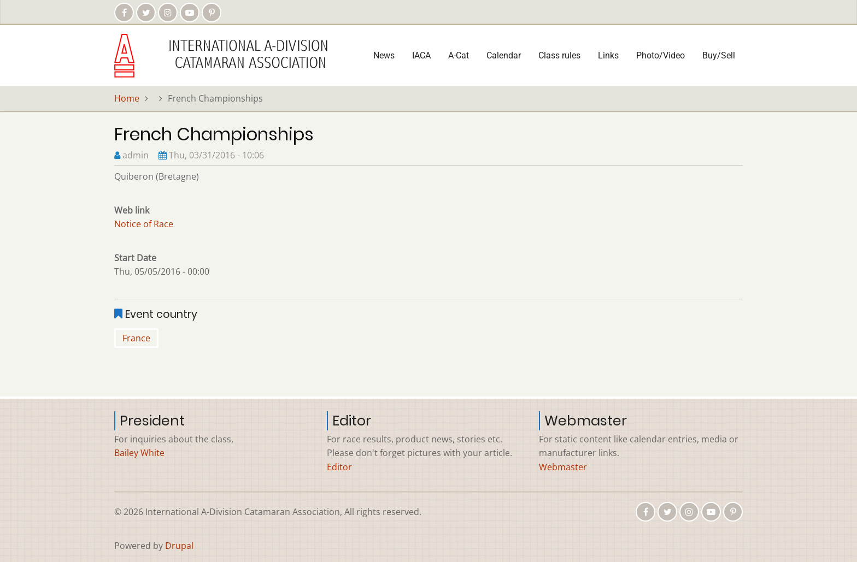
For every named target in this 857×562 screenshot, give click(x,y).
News (384, 55)
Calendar (503, 55)
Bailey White (139, 453)
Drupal (179, 546)
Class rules (559, 55)
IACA (421, 55)
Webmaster (563, 467)
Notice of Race (143, 224)
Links (608, 55)
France (136, 338)
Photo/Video (660, 55)
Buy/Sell (718, 55)
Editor (339, 467)
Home (126, 98)
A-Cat (458, 55)
